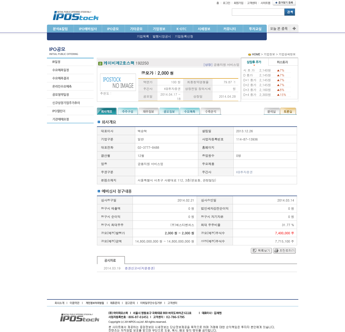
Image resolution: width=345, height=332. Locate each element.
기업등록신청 (184, 36)
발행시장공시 (162, 36)
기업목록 (143, 36)
